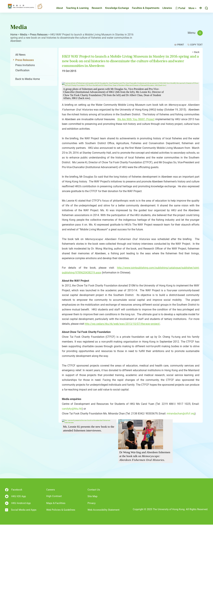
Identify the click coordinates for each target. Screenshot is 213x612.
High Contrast (54, 583)
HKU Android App (18, 591)
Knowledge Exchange (114, 8)
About (57, 8)
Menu (195, 33)
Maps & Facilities (55, 590)
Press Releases (39, 34)
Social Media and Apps (20, 597)
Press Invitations (25, 65)
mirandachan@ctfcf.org (181, 500)
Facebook (13, 577)
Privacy (92, 590)
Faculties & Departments (143, 8)
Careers (50, 577)
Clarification (22, 70)
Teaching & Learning (74, 8)
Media (23, 34)
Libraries (165, 8)
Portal (178, 9)
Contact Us (94, 577)
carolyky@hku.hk (72, 496)
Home (13, 34)
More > (190, 9)
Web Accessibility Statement (103, 597)
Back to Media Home (27, 79)
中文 (199, 9)
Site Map (92, 583)
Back (196, 52)
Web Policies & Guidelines (60, 597)
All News (20, 54)
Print (180, 44)
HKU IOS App (15, 584)
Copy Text (196, 44)
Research (94, 8)
